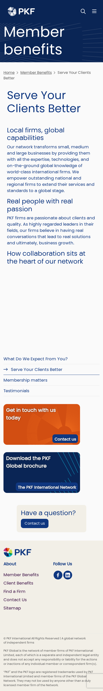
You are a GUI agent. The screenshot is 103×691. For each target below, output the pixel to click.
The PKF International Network (47, 487)
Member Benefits (36, 72)
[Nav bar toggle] (94, 11)
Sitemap (12, 608)
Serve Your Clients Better (36, 369)
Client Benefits (18, 583)
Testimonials (16, 391)
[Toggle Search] (83, 11)
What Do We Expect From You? (35, 359)
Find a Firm (14, 591)
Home (9, 72)
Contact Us (15, 600)
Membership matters (25, 380)
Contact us (65, 439)
